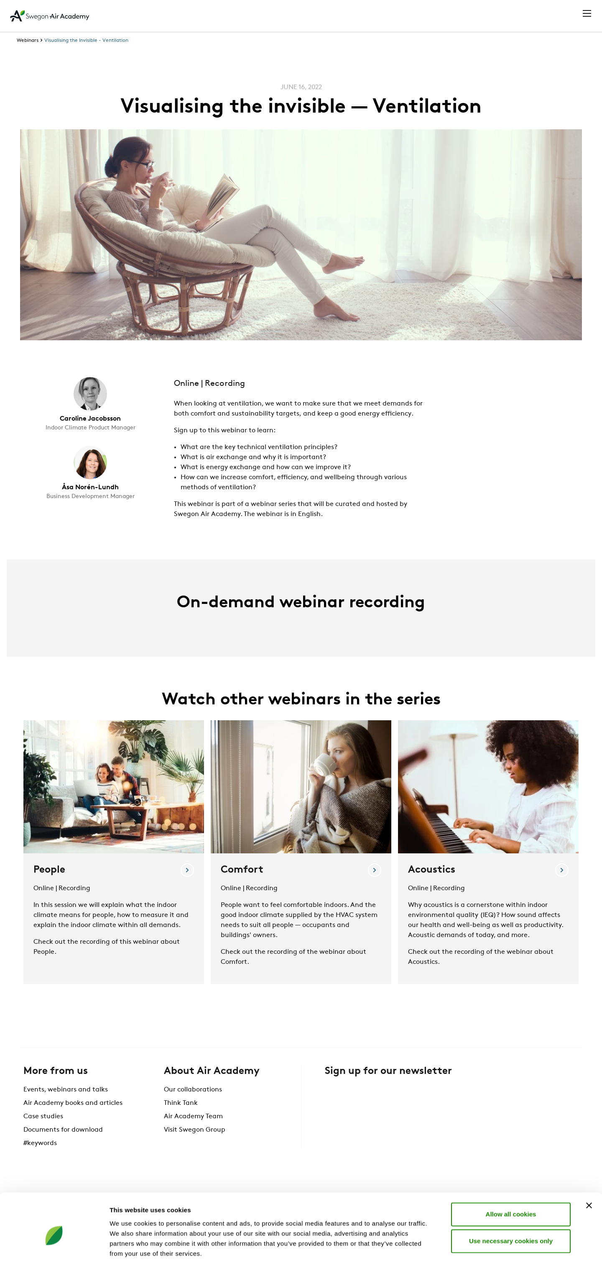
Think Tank (181, 1118)
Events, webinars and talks (65, 1105)
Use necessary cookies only (511, 1198)
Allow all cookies (511, 1171)
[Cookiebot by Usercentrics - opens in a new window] (54, 1244)
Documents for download (63, 1145)
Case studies (43, 1132)
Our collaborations (193, 1105)
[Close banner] (589, 1163)
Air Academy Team (193, 1132)
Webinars (27, 56)
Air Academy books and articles (72, 1118)
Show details (438, 1244)
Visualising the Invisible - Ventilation (86, 56)
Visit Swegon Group (194, 1145)
